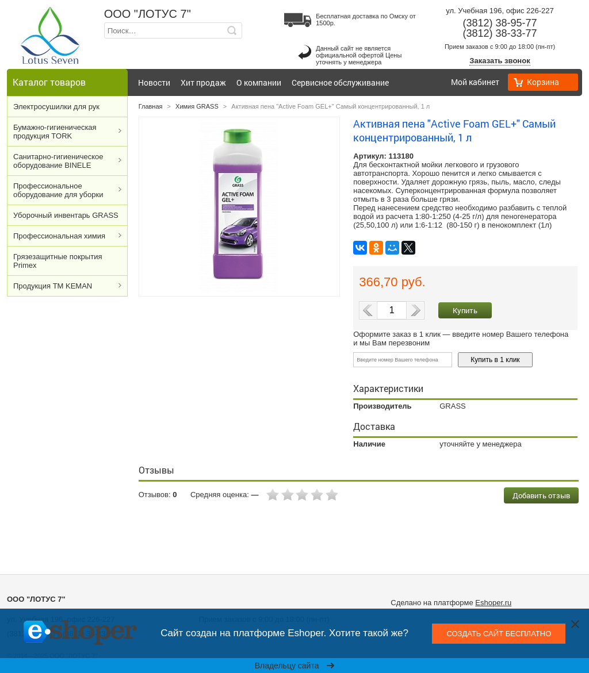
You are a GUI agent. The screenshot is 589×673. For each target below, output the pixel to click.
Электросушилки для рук (56, 106)
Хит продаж (203, 82)
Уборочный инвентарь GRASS (65, 215)
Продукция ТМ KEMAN (52, 286)
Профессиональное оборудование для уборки (58, 190)
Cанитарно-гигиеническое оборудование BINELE (58, 161)
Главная (151, 106)
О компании (258, 82)
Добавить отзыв (541, 495)
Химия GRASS (197, 106)
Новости (154, 82)
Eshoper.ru (493, 602)
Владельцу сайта (295, 665)
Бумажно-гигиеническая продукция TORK (55, 131)
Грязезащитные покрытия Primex (57, 261)
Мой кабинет (475, 81)
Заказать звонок (499, 60)
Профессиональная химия (59, 236)
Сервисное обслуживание (340, 82)
